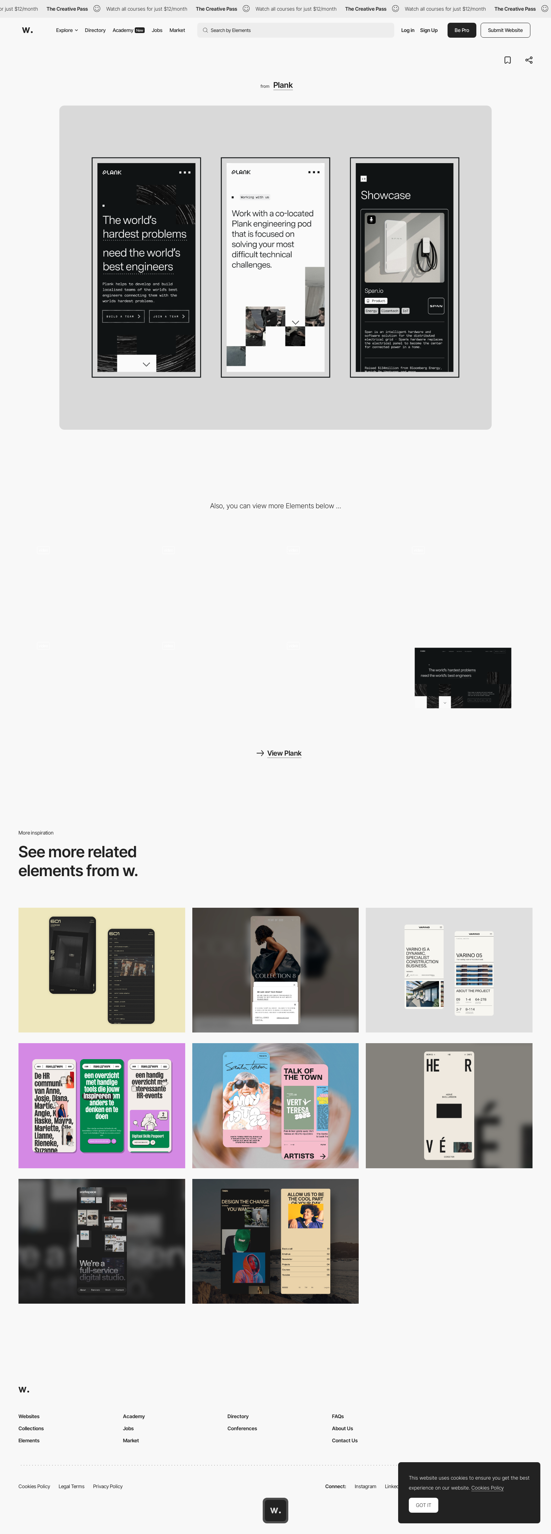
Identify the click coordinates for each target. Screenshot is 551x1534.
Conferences (242, 1428)
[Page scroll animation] (463, 582)
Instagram (365, 1486)
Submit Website (505, 30)
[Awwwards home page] (275, 1510)
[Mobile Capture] (101, 970)
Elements (28, 1440)
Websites (28, 1416)
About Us (342, 1428)
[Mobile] (275, 970)
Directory (95, 30)
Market (177, 30)
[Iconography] (213, 582)
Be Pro (462, 30)
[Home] (338, 678)
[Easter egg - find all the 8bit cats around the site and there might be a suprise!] (338, 582)
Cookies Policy (34, 1486)
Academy (129, 30)
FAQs (338, 1416)
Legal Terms (72, 1486)
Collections (31, 1428)
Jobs (157, 30)
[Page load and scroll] (88, 678)
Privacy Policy (108, 1486)
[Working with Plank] (213, 678)
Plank (283, 85)
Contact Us (345, 1440)
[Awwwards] (27, 30)
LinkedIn (394, 1486)
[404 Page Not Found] (88, 582)
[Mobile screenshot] (275, 1241)
